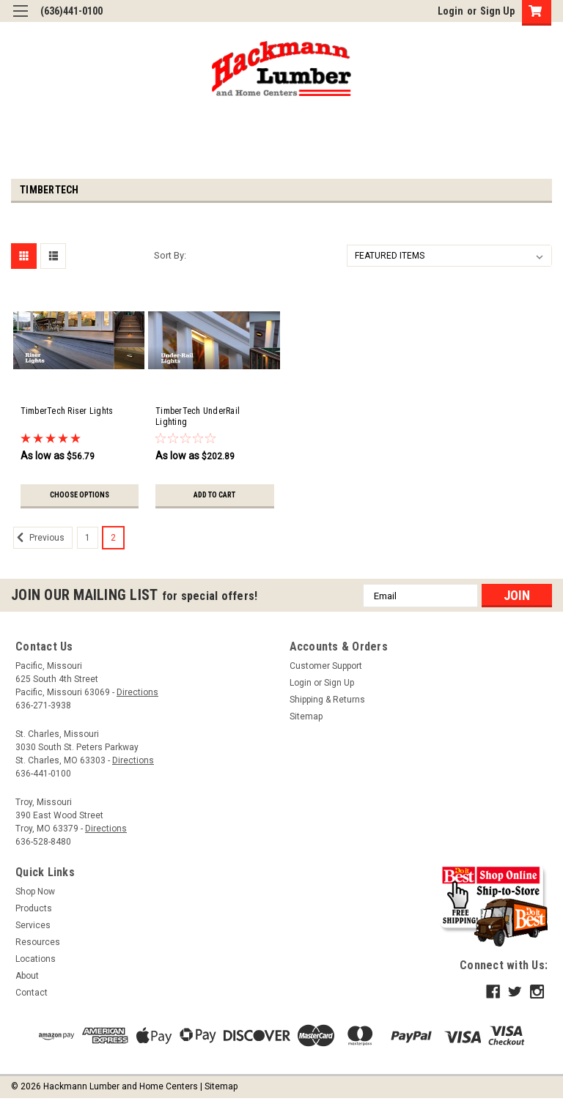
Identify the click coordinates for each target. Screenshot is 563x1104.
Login (450, 11)
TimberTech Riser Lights (67, 411)
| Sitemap (219, 1089)
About (27, 979)
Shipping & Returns (327, 703)
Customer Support (326, 669)
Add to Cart (214, 495)
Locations (35, 962)
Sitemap (306, 720)
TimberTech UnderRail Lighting (197, 416)
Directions (137, 696)
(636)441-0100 (71, 11)
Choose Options (79, 495)
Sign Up (497, 11)
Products (33, 912)
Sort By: (170, 255)
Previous (39, 541)
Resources (37, 946)
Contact (31, 996)
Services (33, 929)
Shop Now (35, 895)
